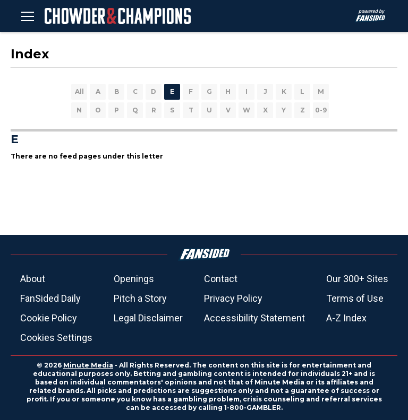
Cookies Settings (56, 337)
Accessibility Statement (254, 317)
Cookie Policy (48, 317)
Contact (220, 278)
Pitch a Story (140, 298)
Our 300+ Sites (357, 278)
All (79, 91)
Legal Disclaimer (148, 317)
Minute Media (88, 365)
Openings (134, 278)
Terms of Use (355, 298)
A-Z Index (346, 317)
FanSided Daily (50, 298)
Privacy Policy (233, 298)
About (32, 278)
